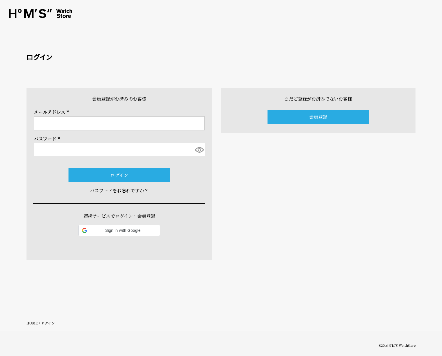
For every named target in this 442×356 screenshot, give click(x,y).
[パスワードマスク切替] (199, 149)
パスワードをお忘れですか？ (119, 190)
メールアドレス (52, 112)
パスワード (48, 138)
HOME (32, 323)
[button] (119, 230)
